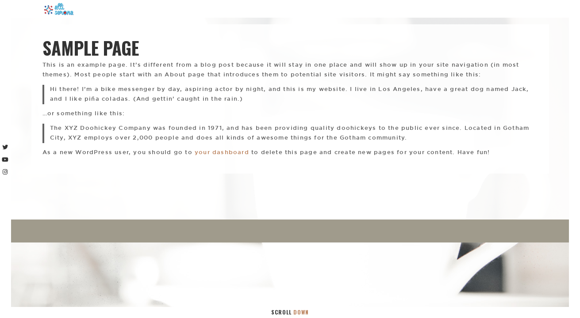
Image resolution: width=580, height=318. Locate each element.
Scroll (290, 312)
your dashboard (222, 152)
